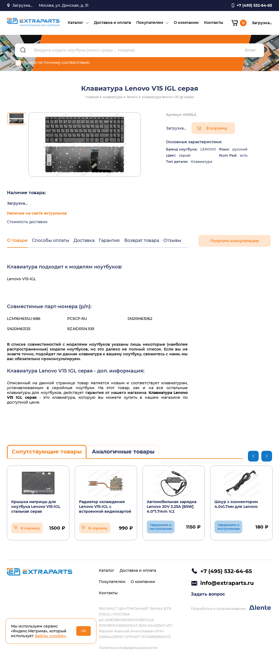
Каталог (75, 23)
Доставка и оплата (112, 23)
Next (266, 456)
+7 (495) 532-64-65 (226, 571)
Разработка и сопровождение (231, 608)
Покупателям (149, 23)
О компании (186, 23)
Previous (253, 456)
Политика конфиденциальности (128, 647)
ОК (83, 631)
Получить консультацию (234, 241)
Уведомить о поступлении (160, 527)
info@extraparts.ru (227, 583)
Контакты (213, 23)
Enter (250, 51)
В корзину (216, 129)
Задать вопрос (208, 594)
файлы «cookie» (50, 635)
